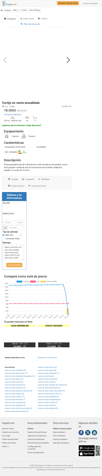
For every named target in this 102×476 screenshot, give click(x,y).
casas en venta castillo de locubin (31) (51, 391)
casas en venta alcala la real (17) (49, 394)
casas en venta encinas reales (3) (16, 411)
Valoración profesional (35, 438)
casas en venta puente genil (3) (49, 388)
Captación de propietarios (37, 435)
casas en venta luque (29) (47, 370)
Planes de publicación (35, 450)
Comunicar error (37, 186)
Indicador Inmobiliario (61, 441)
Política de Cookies (9, 441)
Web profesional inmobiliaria (38, 441)
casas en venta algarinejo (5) (15, 405)
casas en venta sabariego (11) (49, 373)
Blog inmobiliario (59, 432)
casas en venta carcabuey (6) (15, 402)
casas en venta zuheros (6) (47, 379)
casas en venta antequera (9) (48, 397)
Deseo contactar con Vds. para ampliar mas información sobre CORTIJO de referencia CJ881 (13, 252)
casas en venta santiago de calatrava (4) (52, 385)
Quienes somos (8, 429)
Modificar (44, 179)
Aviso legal (6, 435)
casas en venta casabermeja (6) (49, 399)
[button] (35, 10)
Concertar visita (12, 238)
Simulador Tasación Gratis (67, 3)
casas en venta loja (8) (46, 376)
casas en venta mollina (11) (15, 397)
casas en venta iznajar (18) (14, 394)
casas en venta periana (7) (14, 379)
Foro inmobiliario (59, 435)
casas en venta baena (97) (47, 367)
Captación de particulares (37, 432)
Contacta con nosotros (10, 432)
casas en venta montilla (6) (47, 402)
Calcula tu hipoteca (12, 114)
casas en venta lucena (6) (14, 382)
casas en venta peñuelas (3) (48, 408)
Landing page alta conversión (34, 445)
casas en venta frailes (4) (47, 405)
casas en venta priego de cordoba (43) (18, 391)
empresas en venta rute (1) (47, 358)
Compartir (28, 179)
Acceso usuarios (90, 3)
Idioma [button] (5, 444)
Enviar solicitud (14, 265)
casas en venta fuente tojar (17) (16, 373)
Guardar (13, 179)
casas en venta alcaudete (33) (15, 370)
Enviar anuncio (16, 186)
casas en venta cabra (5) (47, 382)
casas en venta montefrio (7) (15, 399)
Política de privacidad (10, 438)
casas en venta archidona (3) (15, 388)
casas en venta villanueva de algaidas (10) (20, 376)
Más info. (9, 235)
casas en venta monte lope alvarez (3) (18, 408)
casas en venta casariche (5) (15, 385)
